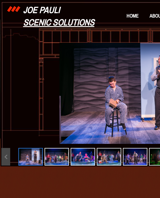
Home (132, 15)
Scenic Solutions (58, 22)
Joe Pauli (41, 10)
